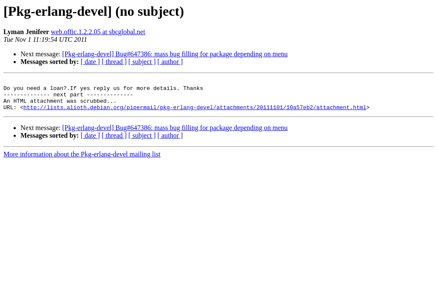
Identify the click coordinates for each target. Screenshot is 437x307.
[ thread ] (114, 61)
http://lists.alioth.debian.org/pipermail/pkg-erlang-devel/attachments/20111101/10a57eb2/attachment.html (194, 113)
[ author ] (170, 61)
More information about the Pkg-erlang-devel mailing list (81, 160)
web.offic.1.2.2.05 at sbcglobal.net (98, 31)
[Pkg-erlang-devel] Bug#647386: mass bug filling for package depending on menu (175, 54)
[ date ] (90, 61)
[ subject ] (142, 61)
